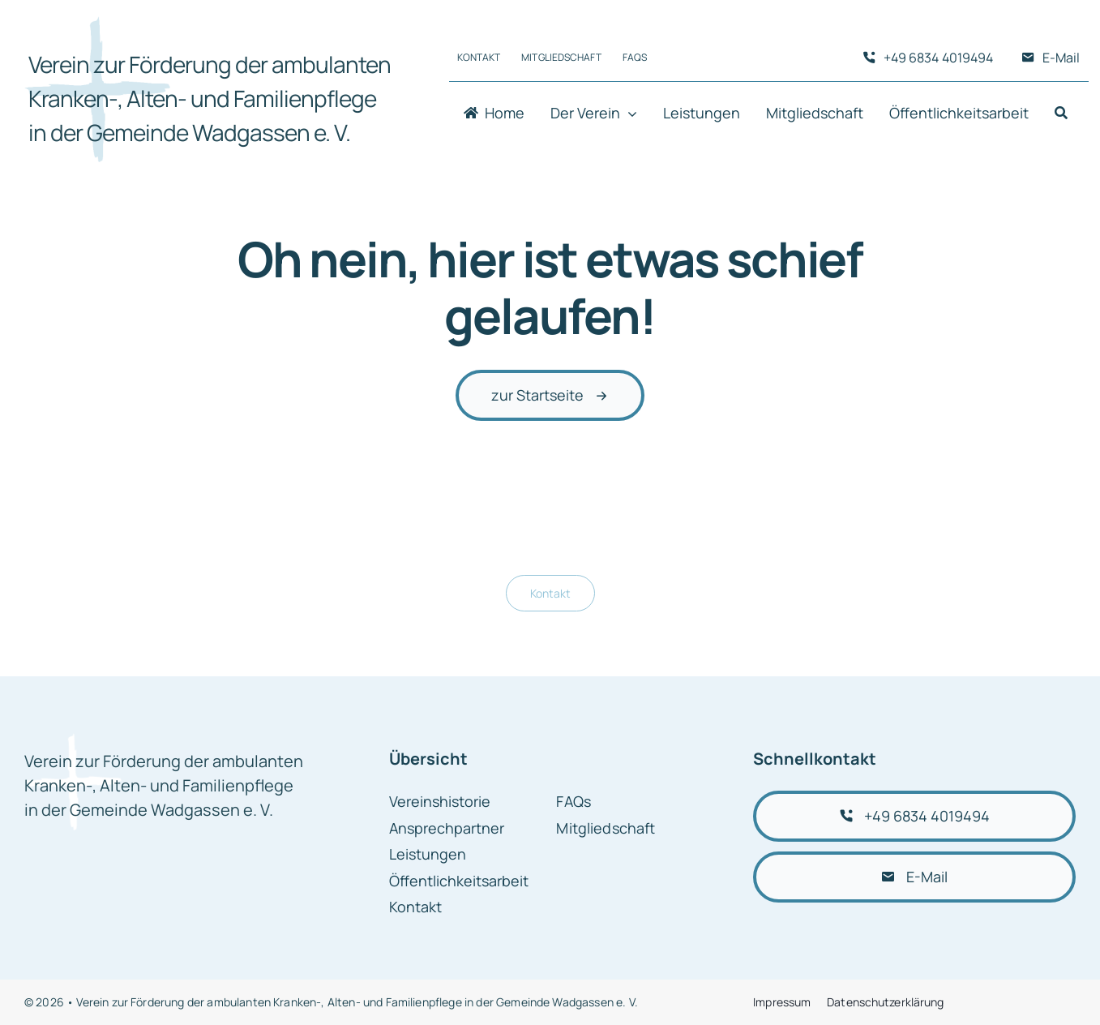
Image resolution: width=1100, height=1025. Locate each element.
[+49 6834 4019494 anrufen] (914, 816)
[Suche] (1061, 114)
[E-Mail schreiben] (914, 877)
